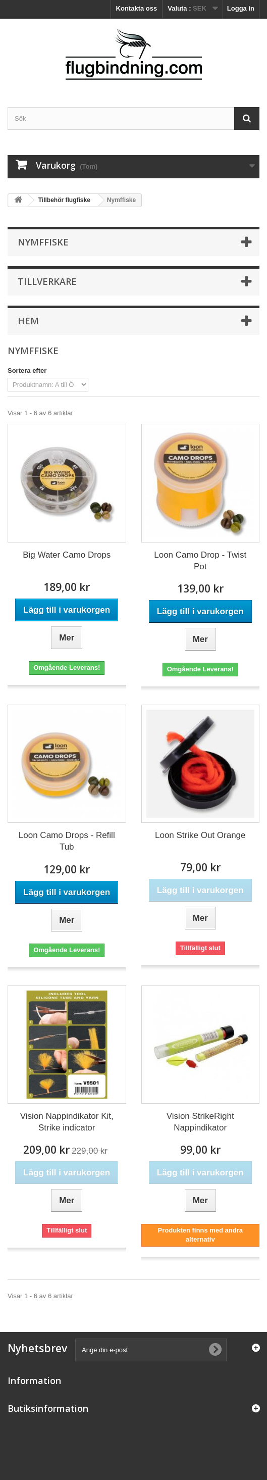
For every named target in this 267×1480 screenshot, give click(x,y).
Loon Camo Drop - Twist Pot (200, 560)
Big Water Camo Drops (67, 555)
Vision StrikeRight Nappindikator (200, 1121)
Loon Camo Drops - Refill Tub (67, 841)
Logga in (240, 8)
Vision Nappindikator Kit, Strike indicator (67, 1121)
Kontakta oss (136, 8)
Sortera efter (27, 370)
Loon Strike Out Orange (200, 835)
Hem (28, 321)
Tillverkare (47, 281)
